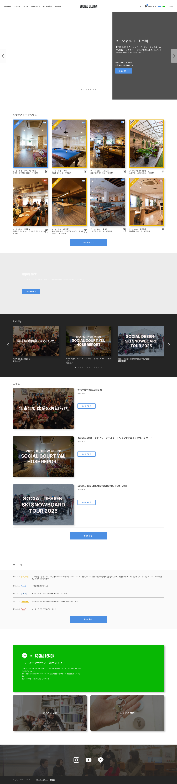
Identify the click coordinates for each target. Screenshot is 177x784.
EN (112, 6)
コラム (25, 6)
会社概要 (58, 6)
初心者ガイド (35, 6)
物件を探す (7, 6)
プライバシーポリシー (42, 780)
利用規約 (52, 780)
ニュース (17, 6)
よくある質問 (47, 6)
